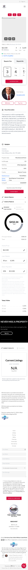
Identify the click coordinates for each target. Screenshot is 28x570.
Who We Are (14, 443)
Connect (14, 446)
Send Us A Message (14, 498)
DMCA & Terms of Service (15, 568)
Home (14, 430)
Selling (14, 437)
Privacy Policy (19, 491)
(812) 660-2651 (14, 528)
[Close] (25, 555)
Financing (14, 439)
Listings (14, 432)
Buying (14, 435)
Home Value (14, 441)
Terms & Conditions (7, 493)
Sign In (22, 1)
